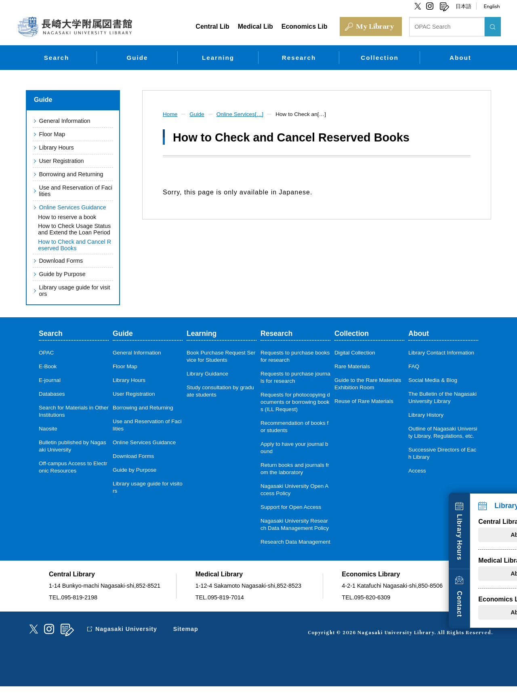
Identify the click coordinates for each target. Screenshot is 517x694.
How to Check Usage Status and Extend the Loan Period (74, 229)
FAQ (413, 367)
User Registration (61, 160)
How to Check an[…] (304, 113)
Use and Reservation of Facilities (75, 190)
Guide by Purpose (62, 274)
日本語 (463, 6)
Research (299, 57)
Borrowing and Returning (71, 174)
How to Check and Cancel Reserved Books (74, 244)
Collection (379, 57)
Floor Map (52, 134)
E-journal (50, 381)
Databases (52, 394)
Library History (426, 415)
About (460, 57)
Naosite (48, 429)
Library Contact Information (441, 353)
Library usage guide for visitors (76, 291)
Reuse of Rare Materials (364, 402)
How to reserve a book (67, 216)
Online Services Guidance (72, 207)
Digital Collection (354, 353)
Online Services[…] (241, 113)
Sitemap (187, 636)
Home (170, 113)
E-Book (48, 367)
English (491, 6)
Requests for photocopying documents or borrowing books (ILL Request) (295, 402)
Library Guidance (208, 374)
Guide (137, 57)
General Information (64, 120)
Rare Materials (352, 367)
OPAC (46, 353)
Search (56, 57)
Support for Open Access (291, 507)
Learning (218, 57)
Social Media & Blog (433, 381)
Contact (503, 602)
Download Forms (61, 261)
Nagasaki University (126, 636)
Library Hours (503, 533)
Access (417, 471)
